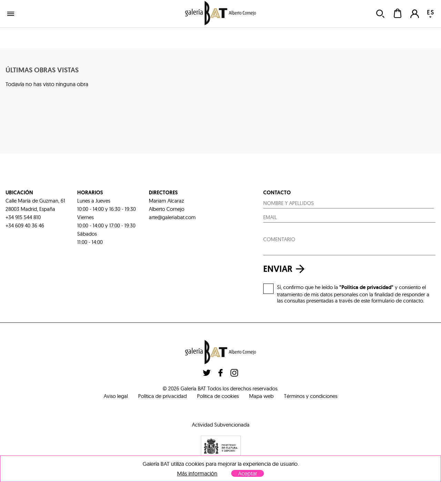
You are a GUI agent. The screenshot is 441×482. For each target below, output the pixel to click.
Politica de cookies (218, 396)
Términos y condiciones (310, 396)
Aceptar (247, 473)
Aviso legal (116, 396)
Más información (197, 473)
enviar (285, 269)
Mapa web (261, 396)
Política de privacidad (162, 396)
